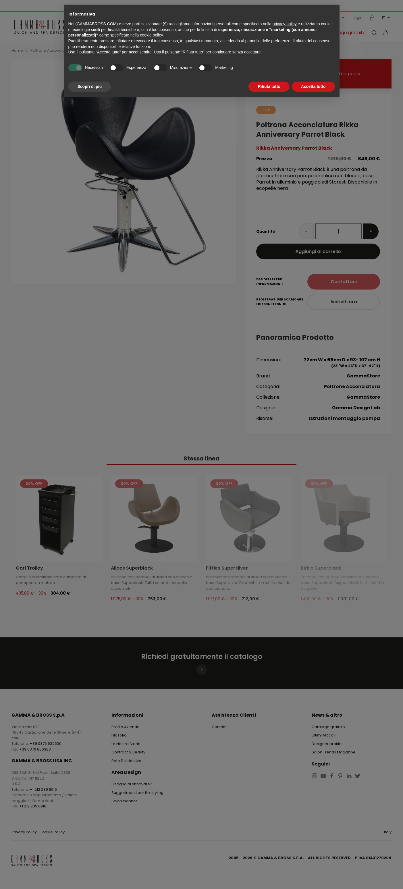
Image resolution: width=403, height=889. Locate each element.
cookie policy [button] (151, 35)
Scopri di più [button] (90, 86)
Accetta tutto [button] (313, 86)
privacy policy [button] (285, 24)
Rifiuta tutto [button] (269, 86)
